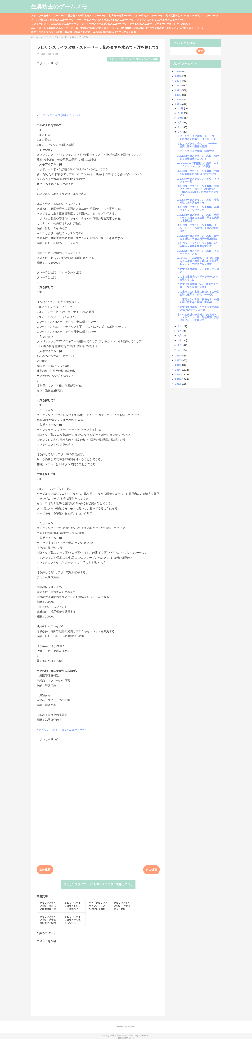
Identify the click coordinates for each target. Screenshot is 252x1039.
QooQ (131, 1038)
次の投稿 (44, 869)
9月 (180, 122)
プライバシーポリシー (166, 23)
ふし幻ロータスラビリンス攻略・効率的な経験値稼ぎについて (198, 157)
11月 (181, 113)
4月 (180, 335)
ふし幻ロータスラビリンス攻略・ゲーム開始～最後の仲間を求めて (198, 245)
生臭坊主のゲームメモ (59, 6)
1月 (180, 349)
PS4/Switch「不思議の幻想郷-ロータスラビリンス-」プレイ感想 (198, 165)
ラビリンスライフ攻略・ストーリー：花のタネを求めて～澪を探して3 (198, 137)
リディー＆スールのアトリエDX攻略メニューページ (105, 19)
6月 (180, 326)
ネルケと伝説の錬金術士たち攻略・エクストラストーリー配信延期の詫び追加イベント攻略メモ (198, 317)
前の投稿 (151, 869)
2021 (178, 94)
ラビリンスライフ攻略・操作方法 (195, 151)
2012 (178, 383)
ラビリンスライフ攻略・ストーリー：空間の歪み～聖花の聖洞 (198, 145)
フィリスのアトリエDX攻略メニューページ (161, 19)
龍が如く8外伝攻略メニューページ (87, 15)
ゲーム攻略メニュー (141, 23)
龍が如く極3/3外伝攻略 (77, 32)
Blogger (131, 1026)
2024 (178, 80)
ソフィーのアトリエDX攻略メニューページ (55, 23)
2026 (178, 71)
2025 (178, 76)
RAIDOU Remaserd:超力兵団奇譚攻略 (142, 28)
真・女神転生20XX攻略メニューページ (97, 28)
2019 (178, 104)
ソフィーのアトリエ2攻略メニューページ (104, 23)
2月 (180, 345)
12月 (181, 108)
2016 (178, 365)
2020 (178, 99)
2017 (178, 360)
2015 (178, 369)
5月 (180, 330)
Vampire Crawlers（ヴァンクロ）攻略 (114, 32)
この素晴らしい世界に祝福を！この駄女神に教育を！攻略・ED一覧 (198, 293)
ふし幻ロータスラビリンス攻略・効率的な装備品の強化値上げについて (198, 172)
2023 (178, 85)
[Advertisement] (98, 87)
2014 (178, 374)
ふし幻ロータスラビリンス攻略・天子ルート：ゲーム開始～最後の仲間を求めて (198, 228)
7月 (180, 131)
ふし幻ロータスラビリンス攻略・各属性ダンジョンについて (198, 208)
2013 (178, 379)
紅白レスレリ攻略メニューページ (185, 28)
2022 (178, 90)
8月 (180, 127)
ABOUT (185, 23)
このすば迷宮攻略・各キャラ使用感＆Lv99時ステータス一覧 (198, 308)
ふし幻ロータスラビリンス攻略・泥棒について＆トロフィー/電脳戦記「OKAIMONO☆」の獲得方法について (198, 190)
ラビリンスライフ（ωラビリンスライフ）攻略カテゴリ (98, 884)
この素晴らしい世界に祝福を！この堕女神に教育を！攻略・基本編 (198, 301)
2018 (178, 355)
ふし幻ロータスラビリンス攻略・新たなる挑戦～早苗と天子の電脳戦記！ (198, 237)
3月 (180, 340)
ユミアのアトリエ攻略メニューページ (52, 28)
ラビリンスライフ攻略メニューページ (62, 115)
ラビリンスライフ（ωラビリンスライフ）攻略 (134, 59)
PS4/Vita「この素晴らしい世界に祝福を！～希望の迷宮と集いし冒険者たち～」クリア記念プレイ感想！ (198, 261)
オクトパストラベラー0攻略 (46, 32)
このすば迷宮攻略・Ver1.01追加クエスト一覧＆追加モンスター (197, 285)
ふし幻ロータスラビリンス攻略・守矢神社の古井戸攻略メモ (198, 201)
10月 (181, 117)
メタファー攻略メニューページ (48, 15)
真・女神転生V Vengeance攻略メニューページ (192, 15)
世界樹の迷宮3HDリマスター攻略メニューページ (136, 15)
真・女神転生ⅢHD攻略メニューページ (52, 19)
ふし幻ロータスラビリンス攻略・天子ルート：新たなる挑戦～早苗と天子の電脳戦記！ (198, 217)
